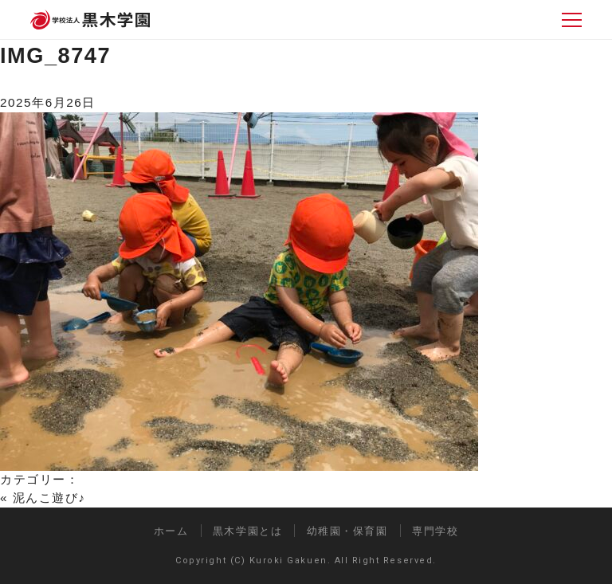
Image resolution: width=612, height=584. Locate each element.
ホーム (171, 531)
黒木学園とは (247, 531)
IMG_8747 (55, 55)
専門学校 (435, 531)
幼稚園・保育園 (347, 531)
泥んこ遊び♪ (49, 497)
